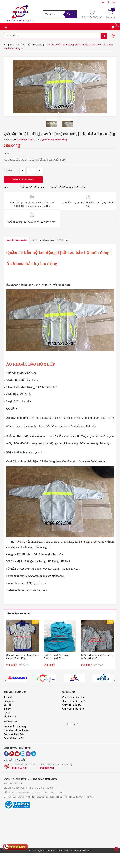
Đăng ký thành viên (13, 738)
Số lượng (8, 170)
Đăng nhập (87, 17)
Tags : (6, 187)
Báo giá (7, 705)
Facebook (72, 724)
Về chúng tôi (10, 716)
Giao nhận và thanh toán (16, 730)
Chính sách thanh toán (73, 697)
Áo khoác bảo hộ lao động (32, 187)
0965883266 (47, 768)
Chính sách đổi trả (71, 705)
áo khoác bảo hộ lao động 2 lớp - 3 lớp (68, 187)
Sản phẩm (9, 701)
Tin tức (7, 709)
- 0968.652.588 (39, 792)
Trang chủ (9, 697)
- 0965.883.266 (55, 792)
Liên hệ (7, 712)
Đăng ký (98, 17)
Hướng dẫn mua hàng (15, 726)
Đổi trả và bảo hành (14, 734)
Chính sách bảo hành (73, 709)
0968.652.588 (19, 768)
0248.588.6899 (23, 792)
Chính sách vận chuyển (74, 701)
